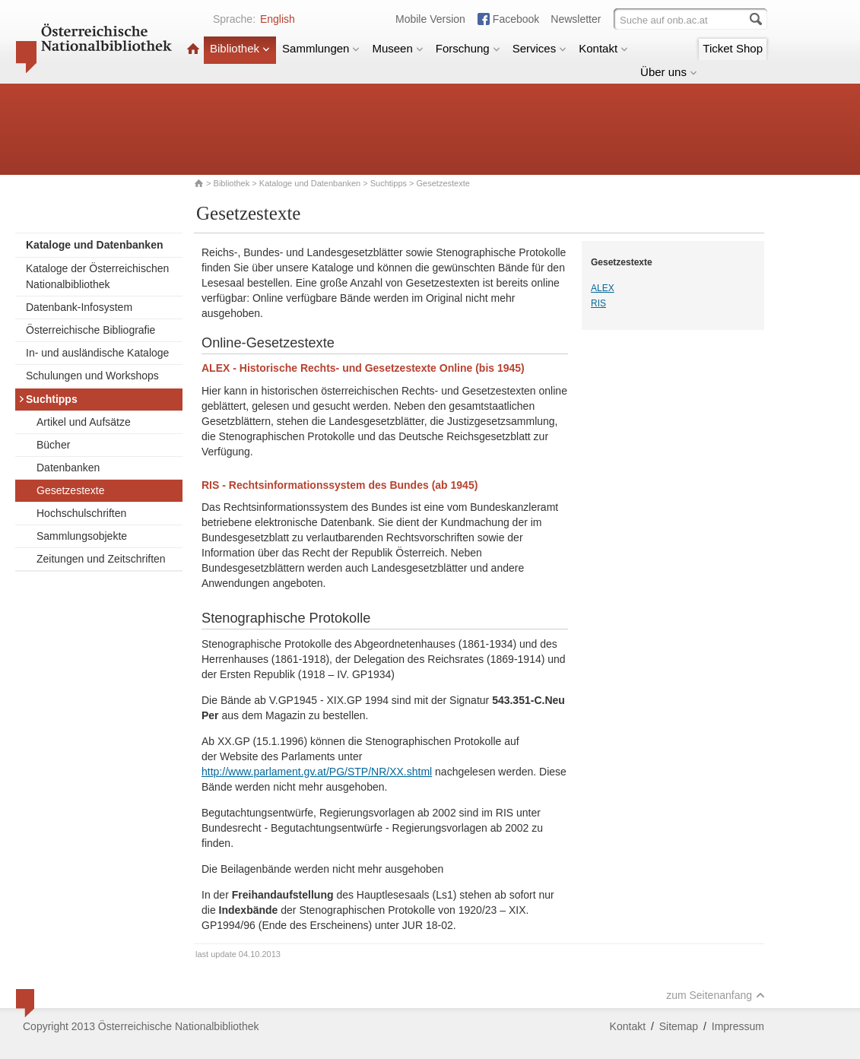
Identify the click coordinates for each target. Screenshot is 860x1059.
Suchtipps (388, 183)
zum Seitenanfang (715, 995)
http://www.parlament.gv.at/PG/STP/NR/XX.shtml (317, 772)
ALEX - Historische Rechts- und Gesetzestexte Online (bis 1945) (363, 368)
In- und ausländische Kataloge (97, 353)
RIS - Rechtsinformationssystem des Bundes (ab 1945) (340, 485)
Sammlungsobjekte (81, 536)
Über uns (668, 71)
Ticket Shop (733, 48)
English (277, 19)
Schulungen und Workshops (92, 375)
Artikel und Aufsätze (83, 422)
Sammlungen (321, 48)
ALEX (602, 288)
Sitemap (678, 1026)
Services (540, 48)
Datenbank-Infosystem (79, 307)
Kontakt (603, 48)
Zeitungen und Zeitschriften (101, 559)
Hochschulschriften (81, 513)
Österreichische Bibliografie (90, 330)
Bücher (53, 445)
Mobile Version (430, 19)
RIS (598, 303)
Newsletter (576, 19)
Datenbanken (68, 467)
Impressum (738, 1026)
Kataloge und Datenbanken (309, 183)
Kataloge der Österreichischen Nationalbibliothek (97, 276)
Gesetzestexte (70, 490)
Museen (397, 48)
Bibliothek (240, 48)
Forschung (468, 48)
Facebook (516, 19)
